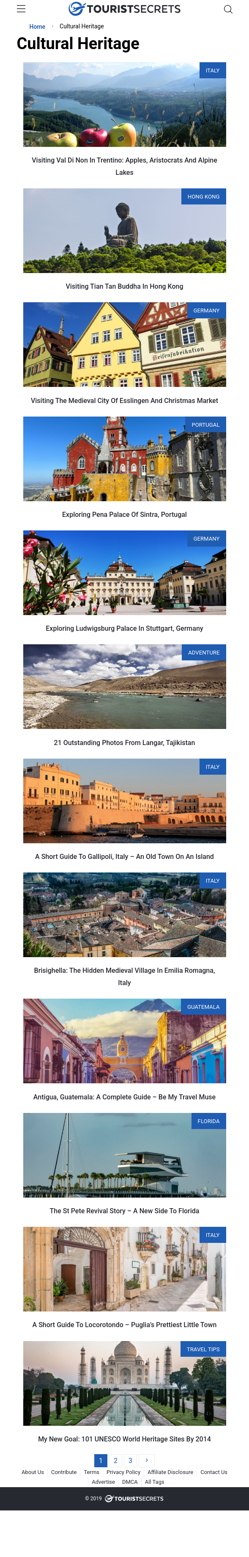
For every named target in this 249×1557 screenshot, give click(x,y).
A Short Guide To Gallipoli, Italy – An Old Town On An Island (124, 857)
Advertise (103, 1482)
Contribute (64, 1472)
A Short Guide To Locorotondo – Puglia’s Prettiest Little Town (125, 1325)
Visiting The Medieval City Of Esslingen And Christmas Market (124, 401)
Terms (91, 1472)
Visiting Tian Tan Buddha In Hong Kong (124, 286)
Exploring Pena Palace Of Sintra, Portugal (124, 515)
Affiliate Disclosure (170, 1472)
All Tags (154, 1482)
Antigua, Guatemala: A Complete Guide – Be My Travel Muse (124, 1097)
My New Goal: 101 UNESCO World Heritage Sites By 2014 (124, 1439)
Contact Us (213, 1472)
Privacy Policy (123, 1472)
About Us (33, 1472)
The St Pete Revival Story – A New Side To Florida (125, 1211)
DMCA (130, 1482)
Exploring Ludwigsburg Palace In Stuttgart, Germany (124, 628)
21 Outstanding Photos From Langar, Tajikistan (124, 743)
